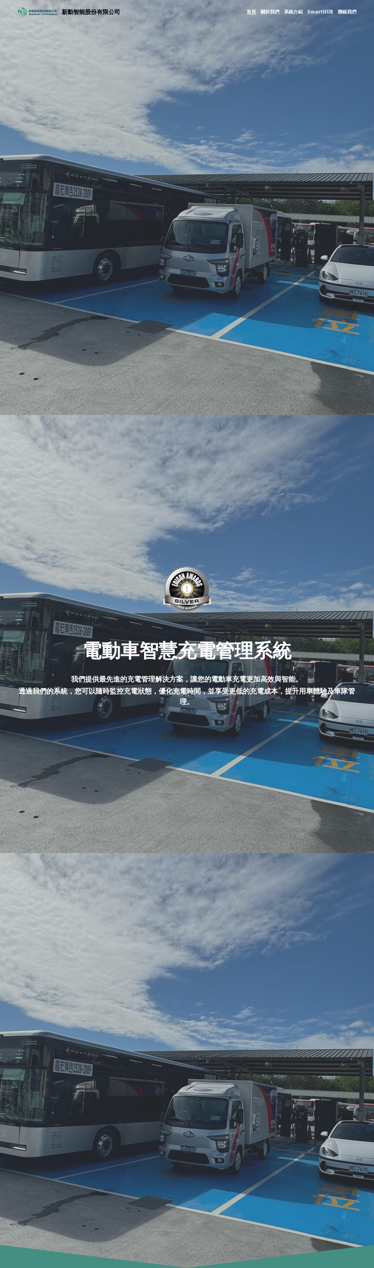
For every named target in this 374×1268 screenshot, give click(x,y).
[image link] (36, 11)
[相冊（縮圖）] (187, 589)
